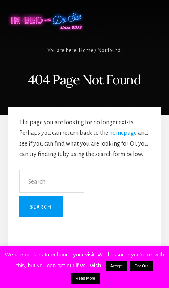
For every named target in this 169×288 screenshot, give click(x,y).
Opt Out (141, 266)
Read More (85, 278)
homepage (123, 133)
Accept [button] (116, 266)
